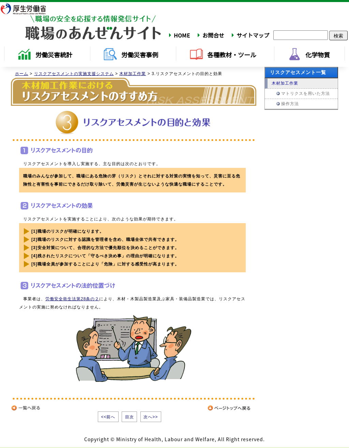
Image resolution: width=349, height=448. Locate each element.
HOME (182, 35)
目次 (129, 417)
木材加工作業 (132, 73)
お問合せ (213, 35)
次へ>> (150, 417)
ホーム (21, 73)
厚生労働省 (28, 8)
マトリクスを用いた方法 (305, 93)
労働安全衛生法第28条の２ (72, 299)
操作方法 (290, 103)
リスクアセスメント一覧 (298, 72)
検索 (338, 35)
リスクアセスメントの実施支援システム (74, 73)
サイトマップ (253, 35)
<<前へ (108, 417)
